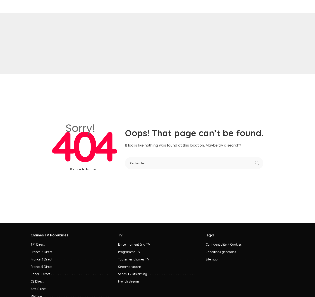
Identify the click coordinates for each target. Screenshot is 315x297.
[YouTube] (273, 6)
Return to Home (83, 169)
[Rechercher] (280, 6)
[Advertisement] (157, 43)
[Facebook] (262, 6)
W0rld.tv (56, 6)
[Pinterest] (267, 6)
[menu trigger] (36, 6)
